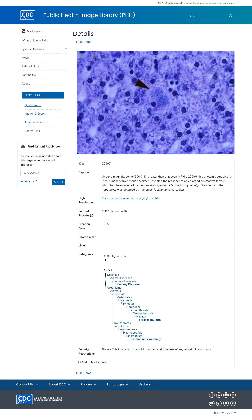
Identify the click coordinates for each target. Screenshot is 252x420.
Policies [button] (89, 384)
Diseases (113, 275)
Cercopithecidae (140, 310)
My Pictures (32, 31)
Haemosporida (132, 333)
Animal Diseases (121, 278)
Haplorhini (133, 307)
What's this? (28, 181)
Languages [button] (118, 384)
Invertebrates (122, 323)
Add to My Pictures (93, 362)
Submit (58, 182)
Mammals (126, 300)
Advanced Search (36, 122)
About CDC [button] (60, 384)
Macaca (141, 316)
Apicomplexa (128, 329)
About (26, 83)
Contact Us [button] (27, 384)
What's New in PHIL (35, 40)
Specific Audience (33, 49)
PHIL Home (83, 42)
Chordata (119, 294)
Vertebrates (124, 297)
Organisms (114, 288)
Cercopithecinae (143, 313)
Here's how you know (223, 3)
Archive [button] (147, 384)
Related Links (30, 66)
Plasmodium (134, 336)
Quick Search (33, 105)
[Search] (207, 16)
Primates (129, 304)
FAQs (25, 58)
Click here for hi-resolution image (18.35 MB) (131, 198)
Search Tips (32, 131)
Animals (115, 291)
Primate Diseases (124, 281)
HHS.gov (219, 413)
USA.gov (231, 413)
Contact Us (29, 75)
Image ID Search (35, 114)
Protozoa (122, 326)
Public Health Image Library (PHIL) (89, 15)
